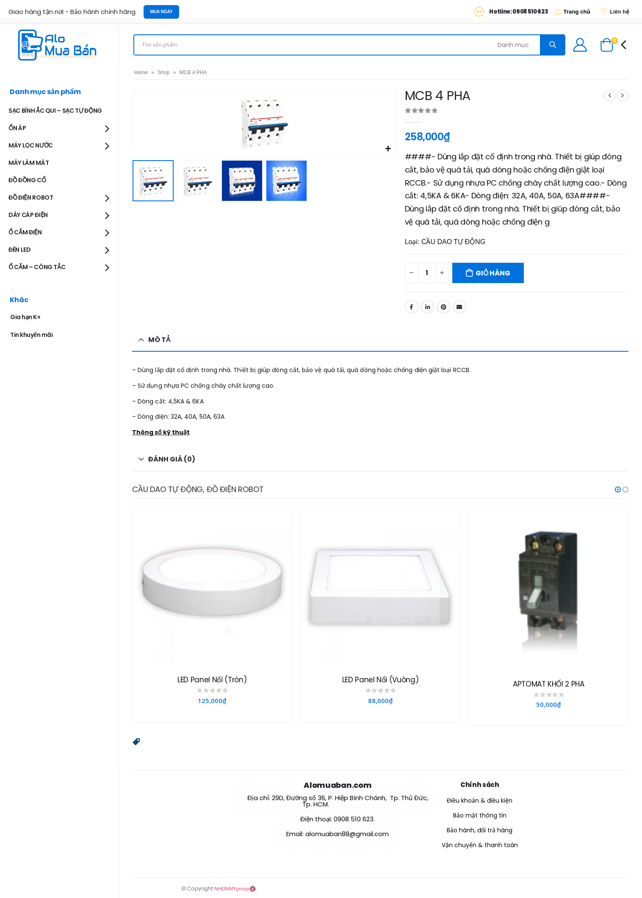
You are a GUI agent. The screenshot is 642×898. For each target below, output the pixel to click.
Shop (163, 72)
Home (141, 72)
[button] (618, 489)
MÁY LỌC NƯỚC (30, 145)
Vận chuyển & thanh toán (480, 844)
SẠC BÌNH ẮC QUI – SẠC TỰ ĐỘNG (55, 110)
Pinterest (443, 307)
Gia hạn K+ (25, 317)
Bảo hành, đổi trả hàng (479, 830)
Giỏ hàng (493, 273)
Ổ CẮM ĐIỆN (25, 232)
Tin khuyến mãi (31, 335)
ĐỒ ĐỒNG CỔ (27, 180)
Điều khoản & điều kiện (479, 800)
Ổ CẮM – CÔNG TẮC (36, 267)
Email (459, 307)
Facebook (411, 307)
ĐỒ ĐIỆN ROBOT (30, 197)
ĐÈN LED (19, 249)
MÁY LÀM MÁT (28, 162)
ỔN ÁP (17, 128)
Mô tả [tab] (159, 340)
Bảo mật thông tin (479, 815)
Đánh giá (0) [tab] (171, 459)
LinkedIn (427, 307)
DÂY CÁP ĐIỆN (28, 215)
